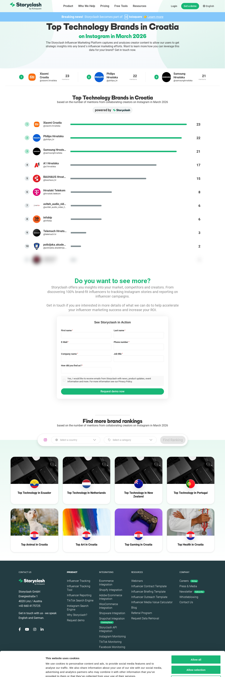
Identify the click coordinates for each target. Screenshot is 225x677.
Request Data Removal (145, 618)
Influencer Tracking (78, 581)
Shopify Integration (110, 590)
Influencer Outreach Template (149, 597)
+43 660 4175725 (29, 606)
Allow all (196, 634)
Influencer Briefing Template (148, 591)
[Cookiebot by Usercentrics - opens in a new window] (22, 670)
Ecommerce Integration (106, 582)
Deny (196, 654)
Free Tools (121, 6)
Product (68, 6)
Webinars (137, 581)
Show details (182, 670)
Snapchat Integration (112, 620)
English (208, 6)
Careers (188, 581)
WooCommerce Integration (108, 605)
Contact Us (186, 602)
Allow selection (195, 644)
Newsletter (192, 591)
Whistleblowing (188, 597)
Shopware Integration (112, 613)
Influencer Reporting (79, 595)
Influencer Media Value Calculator (151, 602)
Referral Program (141, 613)
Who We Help (86, 6)
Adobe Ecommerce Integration (110, 597)
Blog (134, 607)
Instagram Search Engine (78, 607)
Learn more (155, 17)
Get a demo (190, 6)
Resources (139, 6)
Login (174, 6)
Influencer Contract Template (149, 586)
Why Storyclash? (77, 615)
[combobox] (76, 440)
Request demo (76, 620)
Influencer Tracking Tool (78, 588)
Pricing (104, 6)
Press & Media (188, 586)
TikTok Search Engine (80, 600)
